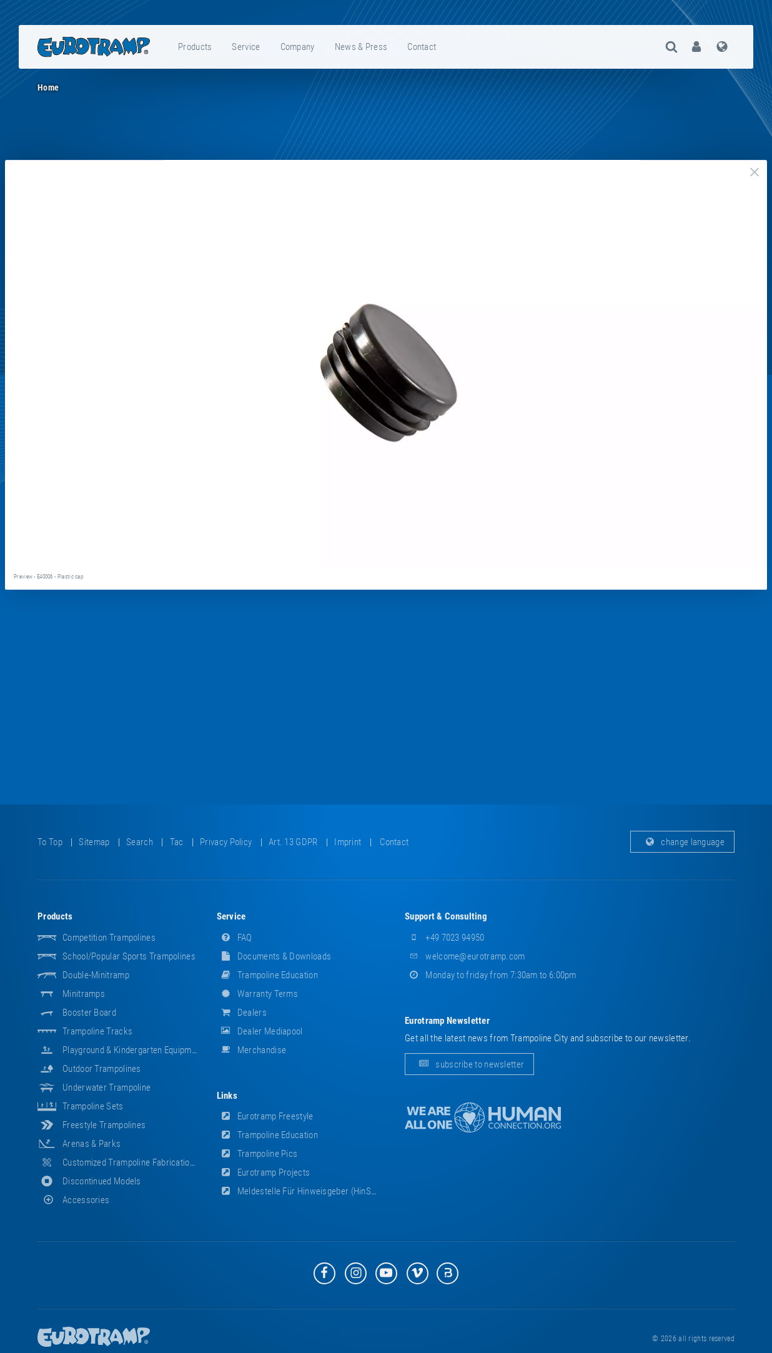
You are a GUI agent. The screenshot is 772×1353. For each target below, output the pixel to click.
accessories (73, 1200)
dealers (242, 1012)
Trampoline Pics (257, 1153)
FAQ (234, 937)
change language (682, 842)
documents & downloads (274, 956)
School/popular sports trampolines (128, 956)
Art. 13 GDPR (293, 842)
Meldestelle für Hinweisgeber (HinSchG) (303, 1191)
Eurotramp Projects (263, 1172)
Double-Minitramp (95, 975)
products (195, 46)
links (227, 1095)
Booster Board (89, 1012)
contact (421, 46)
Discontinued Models (101, 1181)
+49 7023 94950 (445, 937)
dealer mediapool (260, 1031)
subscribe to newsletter (469, 1064)
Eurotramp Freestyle (265, 1116)
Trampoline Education (267, 975)
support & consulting (446, 916)
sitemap (94, 842)
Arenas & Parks (91, 1143)
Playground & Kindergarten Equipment (133, 1050)
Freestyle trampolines (104, 1125)
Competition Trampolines (109, 937)
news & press (361, 46)
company (297, 46)
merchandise (252, 1050)
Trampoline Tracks (97, 1031)
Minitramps (83, 993)
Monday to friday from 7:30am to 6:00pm (491, 975)
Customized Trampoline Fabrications (130, 1162)
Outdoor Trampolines (101, 1068)
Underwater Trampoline (106, 1087)
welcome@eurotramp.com (465, 956)
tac (177, 842)
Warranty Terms (258, 993)
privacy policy (226, 842)
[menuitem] (195, 47)
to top (49, 842)
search (139, 842)
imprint (347, 842)
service (246, 46)
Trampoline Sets (93, 1106)
